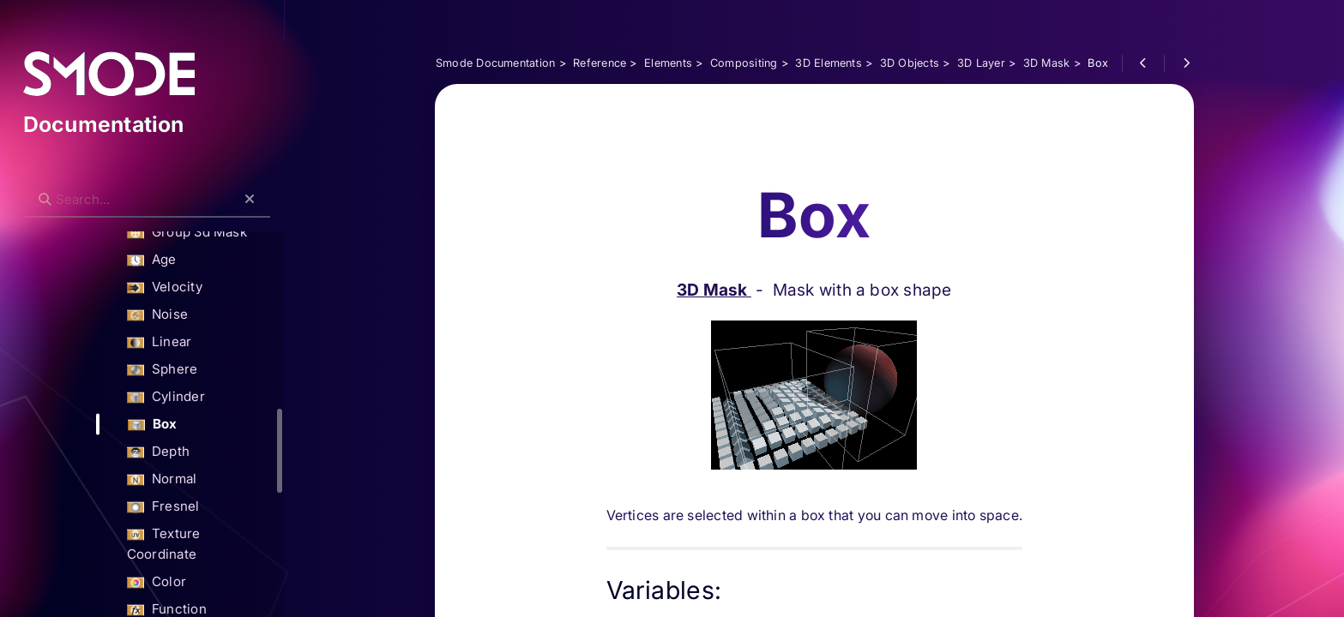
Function (200, 589)
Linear (193, 342)
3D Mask (743, 205)
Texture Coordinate (233, 534)
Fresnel (196, 507)
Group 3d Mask (220, 233)
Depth (191, 452)
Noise (190, 315)
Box (186, 425)
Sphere (196, 370)
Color (190, 562)
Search (65, 185)
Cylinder (199, 397)
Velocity (198, 288)
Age (185, 260)
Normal (195, 479)
